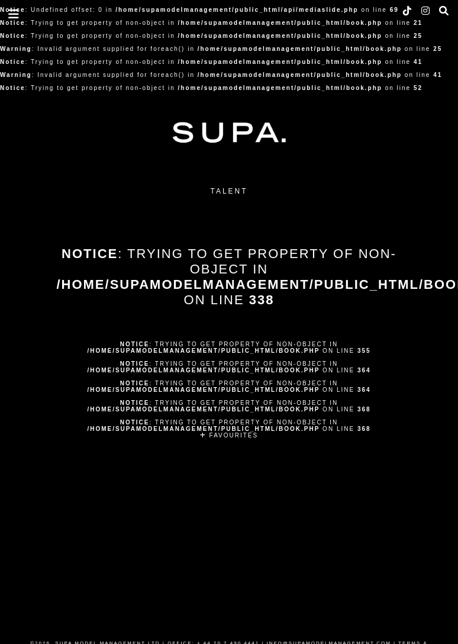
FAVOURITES (229, 435)
